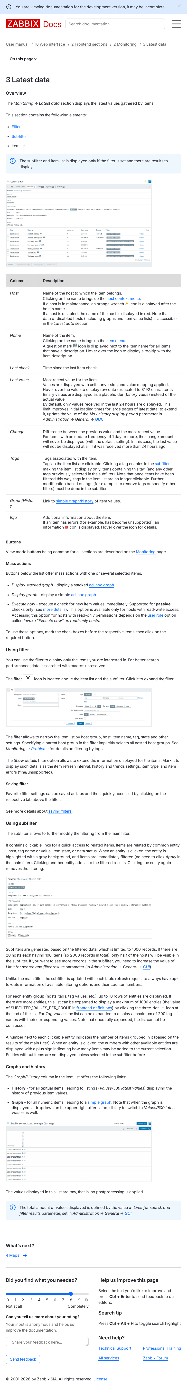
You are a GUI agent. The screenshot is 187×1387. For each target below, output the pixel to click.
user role (155, 615)
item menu (115, 340)
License (100, 1379)
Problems (39, 748)
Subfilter (19, 136)
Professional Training (162, 1348)
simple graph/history (75, 501)
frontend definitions (94, 1007)
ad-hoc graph (101, 584)
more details (54, 609)
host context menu (123, 298)
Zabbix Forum (155, 1358)
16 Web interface (50, 44)
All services (108, 1358)
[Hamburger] (176, 24)
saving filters (60, 811)
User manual (17, 44)
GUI (146, 966)
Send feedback (23, 1359)
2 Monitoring (125, 44)
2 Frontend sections (89, 44)
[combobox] (116, 24)
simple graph (99, 1102)
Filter (16, 126)
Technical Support (114, 1348)
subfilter (162, 463)
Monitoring (146, 551)
